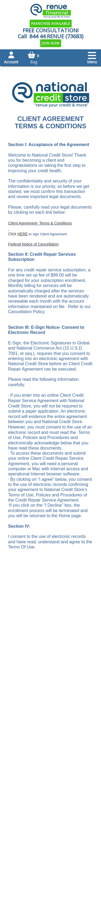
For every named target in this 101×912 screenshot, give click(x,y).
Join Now (51, 43)
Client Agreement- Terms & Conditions (40, 223)
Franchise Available (50, 23)
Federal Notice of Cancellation (33, 244)
